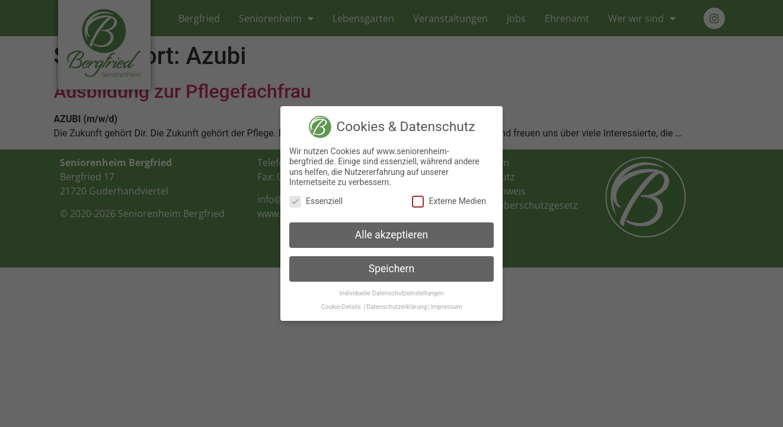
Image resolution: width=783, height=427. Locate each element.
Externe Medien (448, 201)
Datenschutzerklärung (396, 307)
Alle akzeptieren (392, 235)
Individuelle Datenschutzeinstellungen (391, 293)
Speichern (391, 269)
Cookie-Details (340, 307)
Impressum (446, 307)
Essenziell (316, 201)
